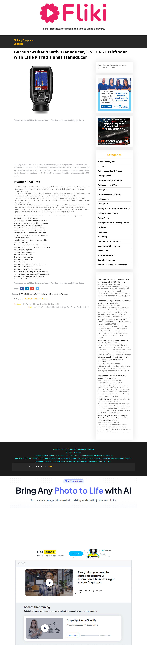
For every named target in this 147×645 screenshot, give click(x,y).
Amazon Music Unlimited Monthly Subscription (32, 274)
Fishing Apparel (104, 176)
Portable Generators (107, 255)
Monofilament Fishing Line (109, 246)
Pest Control (103, 251)
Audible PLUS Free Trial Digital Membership (30, 240)
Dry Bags (101, 166)
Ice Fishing (102, 237)
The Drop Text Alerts (21, 242)
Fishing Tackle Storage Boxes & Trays (114, 208)
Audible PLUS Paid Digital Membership (28, 225)
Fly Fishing (102, 227)
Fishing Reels (103, 199)
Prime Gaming (19, 262)
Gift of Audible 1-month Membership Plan (30, 233)
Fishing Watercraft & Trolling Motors (113, 222)
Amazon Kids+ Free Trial (23, 267)
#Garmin (37, 294)
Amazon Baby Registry (23, 250)
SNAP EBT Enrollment (21, 237)
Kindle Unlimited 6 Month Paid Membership (30, 245)
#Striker (45, 294)
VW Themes (52, 467)
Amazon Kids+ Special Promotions (27, 269)
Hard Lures (102, 232)
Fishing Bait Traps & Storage (110, 180)
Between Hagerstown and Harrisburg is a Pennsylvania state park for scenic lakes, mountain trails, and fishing (113, 418)
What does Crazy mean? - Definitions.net (113, 340)
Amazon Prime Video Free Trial (26, 279)
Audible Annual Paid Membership (27, 218)
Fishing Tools (103, 218)
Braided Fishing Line (106, 162)
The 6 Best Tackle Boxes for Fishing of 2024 (114, 399)
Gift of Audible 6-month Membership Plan (30, 230)
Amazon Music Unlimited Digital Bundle (29, 276)
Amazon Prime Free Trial (23, 254)
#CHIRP (20, 294)
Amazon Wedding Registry (24, 252)
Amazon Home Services (23, 259)
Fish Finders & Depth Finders (36, 299)
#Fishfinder (28, 294)
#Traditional (53, 294)
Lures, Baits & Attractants (109, 241)
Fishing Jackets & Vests (108, 185)
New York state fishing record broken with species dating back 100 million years (113, 281)
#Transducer (64, 294)
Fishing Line (103, 190)
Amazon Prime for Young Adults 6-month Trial (32, 247)
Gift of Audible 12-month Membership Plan (30, 220)
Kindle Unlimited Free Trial (24, 257)
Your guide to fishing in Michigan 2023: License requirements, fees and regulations (114, 320)
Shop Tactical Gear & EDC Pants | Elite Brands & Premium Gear (112, 377)
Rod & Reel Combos (106, 260)
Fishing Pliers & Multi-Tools (109, 194)
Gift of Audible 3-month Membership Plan (30, 228)
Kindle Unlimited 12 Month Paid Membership (31, 235)
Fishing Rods (103, 204)
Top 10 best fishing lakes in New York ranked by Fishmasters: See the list (114, 302)
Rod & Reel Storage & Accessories (112, 265)
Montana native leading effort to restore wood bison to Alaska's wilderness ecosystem (113, 359)
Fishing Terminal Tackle (108, 213)
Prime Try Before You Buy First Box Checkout (31, 271)
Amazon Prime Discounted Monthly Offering (31, 264)
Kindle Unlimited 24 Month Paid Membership (31, 223)
